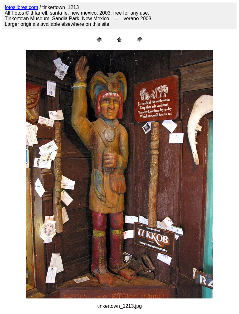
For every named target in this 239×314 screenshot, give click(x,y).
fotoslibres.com (21, 7)
